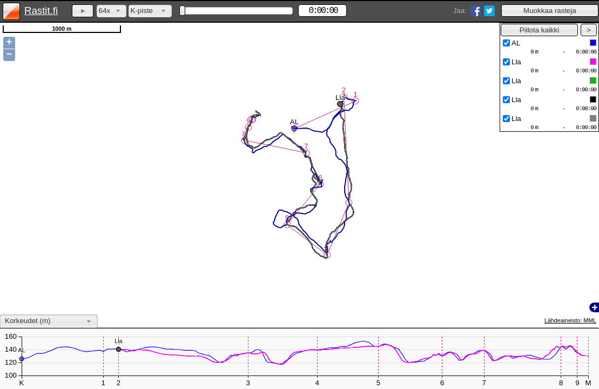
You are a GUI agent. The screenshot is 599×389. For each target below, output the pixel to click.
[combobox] (111, 11)
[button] (549, 10)
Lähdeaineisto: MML (570, 320)
